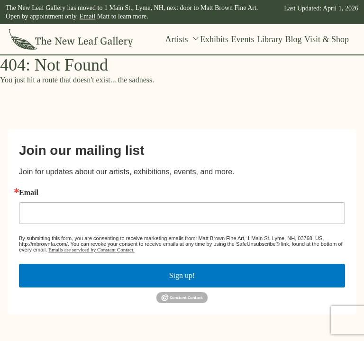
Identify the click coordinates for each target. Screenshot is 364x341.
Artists (181, 39)
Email (87, 16)
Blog (293, 39)
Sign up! (182, 275)
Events (243, 39)
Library (269, 39)
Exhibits (214, 39)
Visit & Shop (326, 39)
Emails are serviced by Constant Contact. (91, 249)
